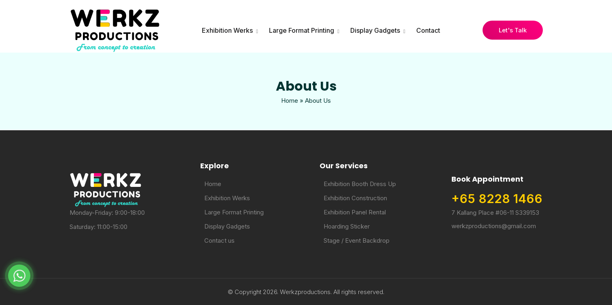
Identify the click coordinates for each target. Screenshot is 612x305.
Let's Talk (513, 30)
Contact (428, 30)
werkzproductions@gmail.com (493, 226)
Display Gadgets (375, 30)
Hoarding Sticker (347, 226)
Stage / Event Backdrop (357, 240)
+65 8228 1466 (496, 198)
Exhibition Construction (355, 198)
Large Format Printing (301, 30)
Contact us (219, 240)
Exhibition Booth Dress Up (360, 184)
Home (289, 100)
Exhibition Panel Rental (355, 212)
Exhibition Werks (227, 30)
